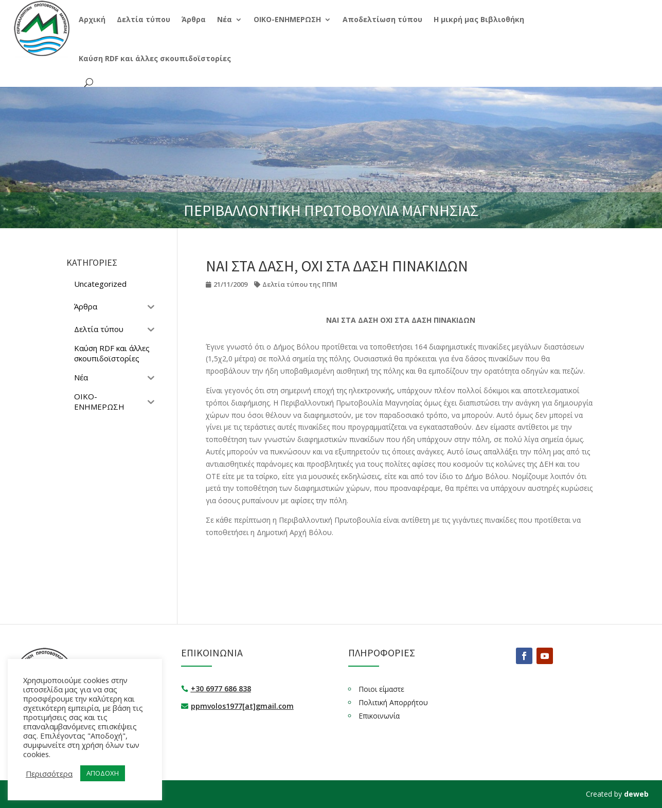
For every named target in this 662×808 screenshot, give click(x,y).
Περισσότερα (49, 773)
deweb (636, 794)
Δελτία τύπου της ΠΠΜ (299, 284)
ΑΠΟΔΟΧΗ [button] (102, 773)
